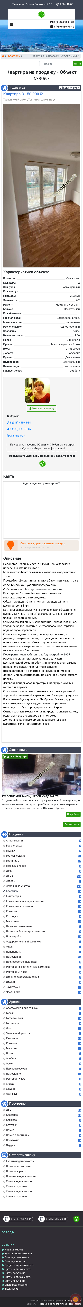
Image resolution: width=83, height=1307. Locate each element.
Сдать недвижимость (18, 1269)
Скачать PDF (16, 435)
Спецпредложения (16, 1284)
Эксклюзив (11, 1288)
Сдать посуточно (15, 1273)
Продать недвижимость (19, 1265)
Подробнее (73, 814)
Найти (77, 63)
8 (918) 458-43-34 (63, 22)
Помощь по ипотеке (17, 1257)
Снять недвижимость (18, 1276)
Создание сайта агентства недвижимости (60, 1304)
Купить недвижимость (18, 1253)
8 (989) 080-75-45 (63, 26)
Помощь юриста (15, 1261)
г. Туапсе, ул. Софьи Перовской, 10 (31, 4)
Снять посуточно (15, 1280)
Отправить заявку (41, 408)
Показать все (72, 824)
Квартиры (14, 55)
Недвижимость (14, 1249)
